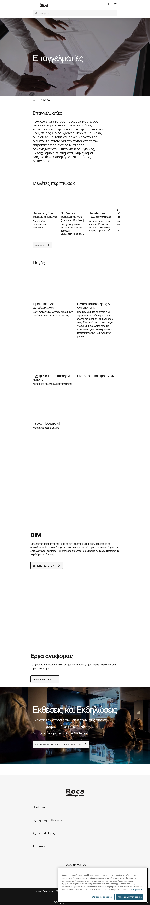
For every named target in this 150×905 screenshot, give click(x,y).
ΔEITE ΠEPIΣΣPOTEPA (46, 565)
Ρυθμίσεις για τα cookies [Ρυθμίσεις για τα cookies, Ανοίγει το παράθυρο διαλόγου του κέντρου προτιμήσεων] (101, 896)
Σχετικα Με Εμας (75, 832)
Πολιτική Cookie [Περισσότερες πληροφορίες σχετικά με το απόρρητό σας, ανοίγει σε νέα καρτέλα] (135, 889)
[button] (36, 13)
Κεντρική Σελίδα (41, 100)
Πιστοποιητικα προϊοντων (95, 375)
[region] (103, 885)
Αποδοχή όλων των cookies (130, 896)
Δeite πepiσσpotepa (45, 679)
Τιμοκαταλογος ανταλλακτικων (43, 305)
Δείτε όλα (42, 245)
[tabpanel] (75, 57)
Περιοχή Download (46, 422)
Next (117, 210)
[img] (45, 199)
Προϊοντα (75, 806)
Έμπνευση (75, 845)
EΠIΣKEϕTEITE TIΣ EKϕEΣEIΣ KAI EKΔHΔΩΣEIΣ (61, 744)
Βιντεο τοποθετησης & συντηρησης (93, 305)
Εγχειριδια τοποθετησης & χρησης (51, 377)
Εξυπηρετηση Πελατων (75, 819)
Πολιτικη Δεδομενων (44, 891)
